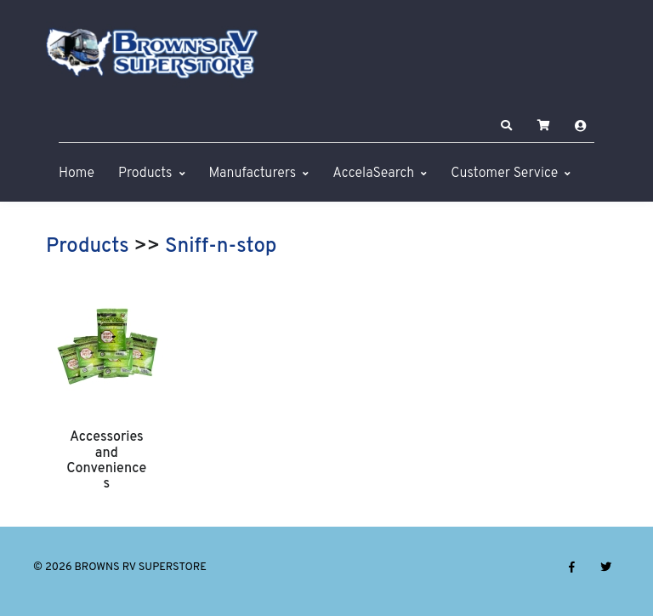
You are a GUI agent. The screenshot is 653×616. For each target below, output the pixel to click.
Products (145, 173)
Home (76, 173)
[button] (506, 126)
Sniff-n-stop (220, 247)
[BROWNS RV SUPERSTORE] (152, 54)
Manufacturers (253, 173)
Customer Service (504, 173)
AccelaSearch (373, 173)
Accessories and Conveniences (106, 461)
